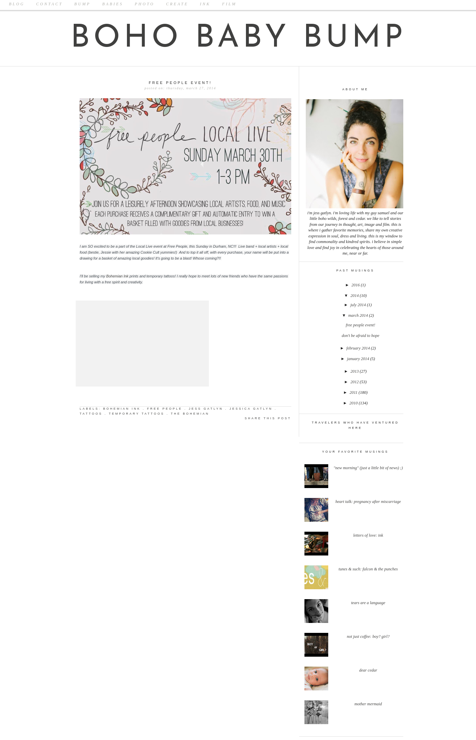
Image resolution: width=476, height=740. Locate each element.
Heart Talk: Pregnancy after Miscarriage (368, 501)
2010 (354, 403)
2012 (355, 382)
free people (164, 408)
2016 (356, 285)
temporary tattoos (136, 413)
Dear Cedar (368, 670)
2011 (354, 392)
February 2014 (358, 348)
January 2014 (358, 358)
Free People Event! (360, 325)
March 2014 (358, 315)
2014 (355, 295)
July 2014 (358, 305)
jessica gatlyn (250, 408)
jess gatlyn (206, 408)
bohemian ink (122, 408)
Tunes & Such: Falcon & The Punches (368, 569)
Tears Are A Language (368, 602)
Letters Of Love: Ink (368, 535)
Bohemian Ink (117, 276)
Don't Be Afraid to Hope (360, 335)
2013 (355, 371)
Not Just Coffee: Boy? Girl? (368, 636)
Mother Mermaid (368, 704)
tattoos (91, 413)
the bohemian (190, 413)
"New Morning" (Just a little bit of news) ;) (368, 468)
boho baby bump (238, 39)
